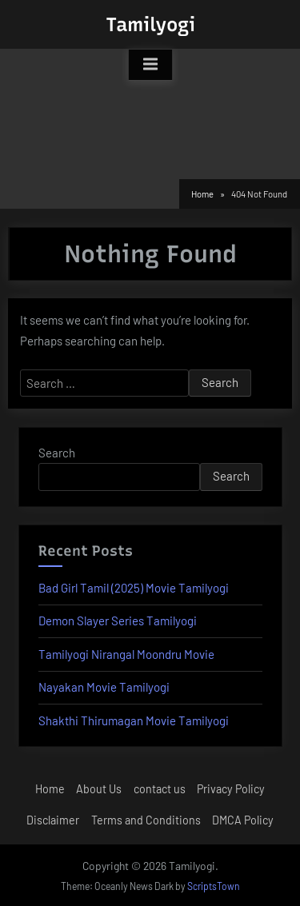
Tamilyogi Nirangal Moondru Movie (126, 654)
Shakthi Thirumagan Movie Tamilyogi (133, 720)
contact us (160, 789)
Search (56, 452)
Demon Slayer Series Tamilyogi (117, 620)
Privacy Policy (231, 789)
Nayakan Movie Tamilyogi (104, 687)
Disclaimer (52, 820)
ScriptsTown (213, 886)
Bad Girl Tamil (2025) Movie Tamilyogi (133, 588)
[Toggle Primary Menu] (150, 65)
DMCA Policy (243, 820)
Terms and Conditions (146, 820)
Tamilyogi (150, 24)
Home (50, 789)
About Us (99, 789)
